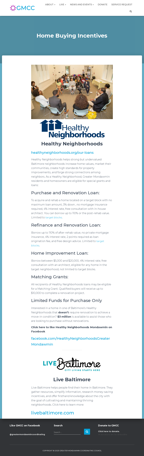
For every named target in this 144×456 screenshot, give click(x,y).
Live (62, 4)
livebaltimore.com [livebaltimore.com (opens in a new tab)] (54, 412)
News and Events (82, 4)
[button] (54, 4)
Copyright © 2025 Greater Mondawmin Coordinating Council (72, 450)
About (50, 4)
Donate (102, 4)
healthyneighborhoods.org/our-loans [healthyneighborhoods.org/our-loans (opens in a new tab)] (64, 152)
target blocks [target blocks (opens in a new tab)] (53, 217)
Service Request (121, 4)
